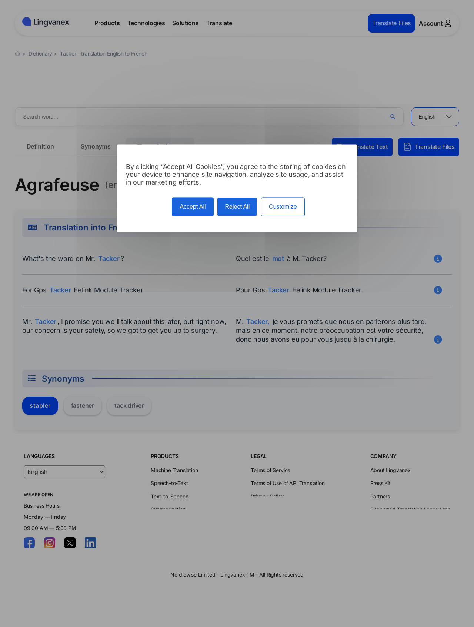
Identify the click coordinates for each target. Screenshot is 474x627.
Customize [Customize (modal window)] (283, 206)
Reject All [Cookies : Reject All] (237, 206)
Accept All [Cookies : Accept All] (193, 206)
